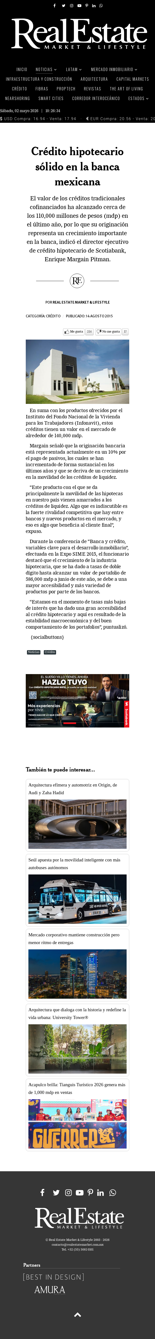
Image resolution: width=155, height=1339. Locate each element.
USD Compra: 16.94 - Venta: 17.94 (38, 118)
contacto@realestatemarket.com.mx (77, 1244)
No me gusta (111, 331)
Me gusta (76, 331)
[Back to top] (77, 1315)
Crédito (53, 316)
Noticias (33, 652)
